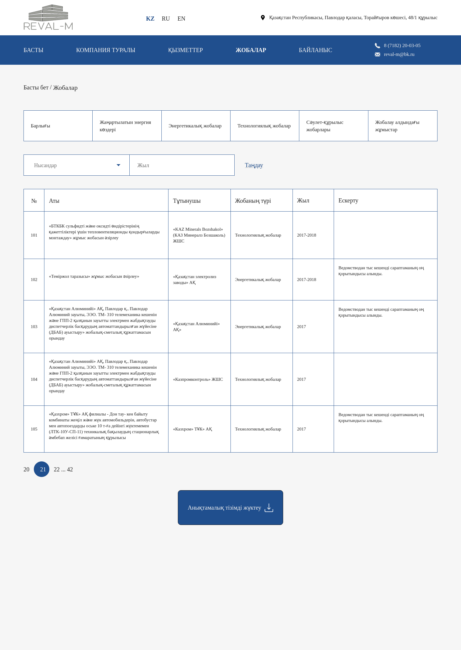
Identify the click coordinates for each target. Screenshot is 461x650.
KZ (150, 18)
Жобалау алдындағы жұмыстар (399, 125)
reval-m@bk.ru (399, 54)
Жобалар (250, 50)
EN (182, 18)
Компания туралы (106, 50)
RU (166, 18)
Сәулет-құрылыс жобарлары (326, 125)
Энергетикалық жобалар (186, 125)
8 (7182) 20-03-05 (402, 45)
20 (26, 469)
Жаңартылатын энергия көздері (127, 125)
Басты (34, 50)
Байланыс (315, 50)
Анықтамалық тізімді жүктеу (230, 507)
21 (43, 469)
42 (70, 469)
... (63, 469)
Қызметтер (185, 50)
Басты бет (36, 87)
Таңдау (254, 165)
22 (57, 469)
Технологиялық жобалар (255, 125)
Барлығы (41, 126)
